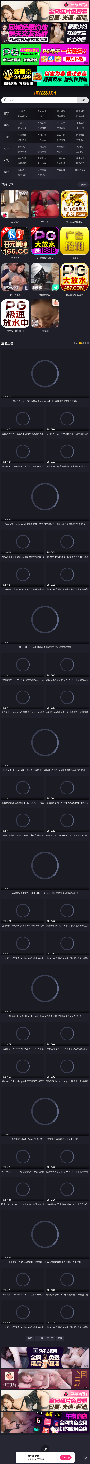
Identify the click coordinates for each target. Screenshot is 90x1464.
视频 (6, 125)
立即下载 (66, 1457)
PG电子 (22, 111)
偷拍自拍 (42, 134)
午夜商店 (42, 170)
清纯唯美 (42, 151)
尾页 (60, 1338)
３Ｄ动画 (80, 123)
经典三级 (42, 139)
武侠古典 (80, 158)
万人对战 (61, 111)
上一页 (40, 1338)
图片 (6, 148)
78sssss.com (45, 93)
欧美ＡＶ (61, 123)
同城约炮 (22, 170)
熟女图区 (61, 151)
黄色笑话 (61, 163)
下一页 (50, 1338)
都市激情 (22, 158)
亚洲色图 (42, 146)
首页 (30, 1338)
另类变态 (80, 139)
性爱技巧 (80, 163)
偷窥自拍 (22, 146)
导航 (6, 172)
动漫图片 (80, 146)
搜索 (83, 100)
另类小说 (42, 163)
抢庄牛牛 (80, 116)
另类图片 (80, 151)
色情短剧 (42, 175)
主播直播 (61, 128)
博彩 (6, 113)
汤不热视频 (80, 170)
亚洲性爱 (22, 134)
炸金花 (42, 116)
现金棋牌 (61, 116)
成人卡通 (61, 134)
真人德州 (42, 111)
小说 (6, 160)
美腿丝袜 (22, 151)
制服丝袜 (22, 139)
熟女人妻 (22, 128)
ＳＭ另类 (80, 128)
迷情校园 (22, 163)
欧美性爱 (80, 134)
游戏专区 (80, 111)
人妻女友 (61, 158)
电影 (6, 136)
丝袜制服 (42, 128)
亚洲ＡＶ (22, 123)
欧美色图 (61, 146)
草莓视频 (61, 170)
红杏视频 (22, 175)
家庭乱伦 (42, 158)
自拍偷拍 (42, 123)
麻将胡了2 (22, 116)
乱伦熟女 (61, 139)
